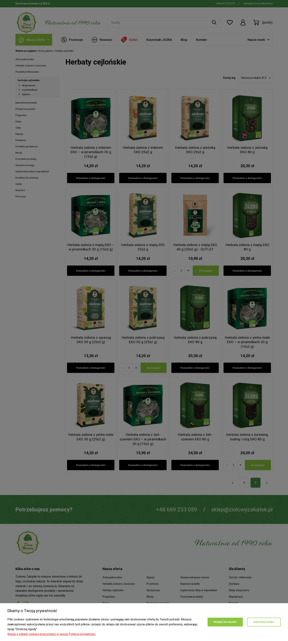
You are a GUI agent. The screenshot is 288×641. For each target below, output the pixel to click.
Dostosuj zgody (263, 622)
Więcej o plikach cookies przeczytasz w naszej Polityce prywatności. (51, 634)
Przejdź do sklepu (225, 622)
